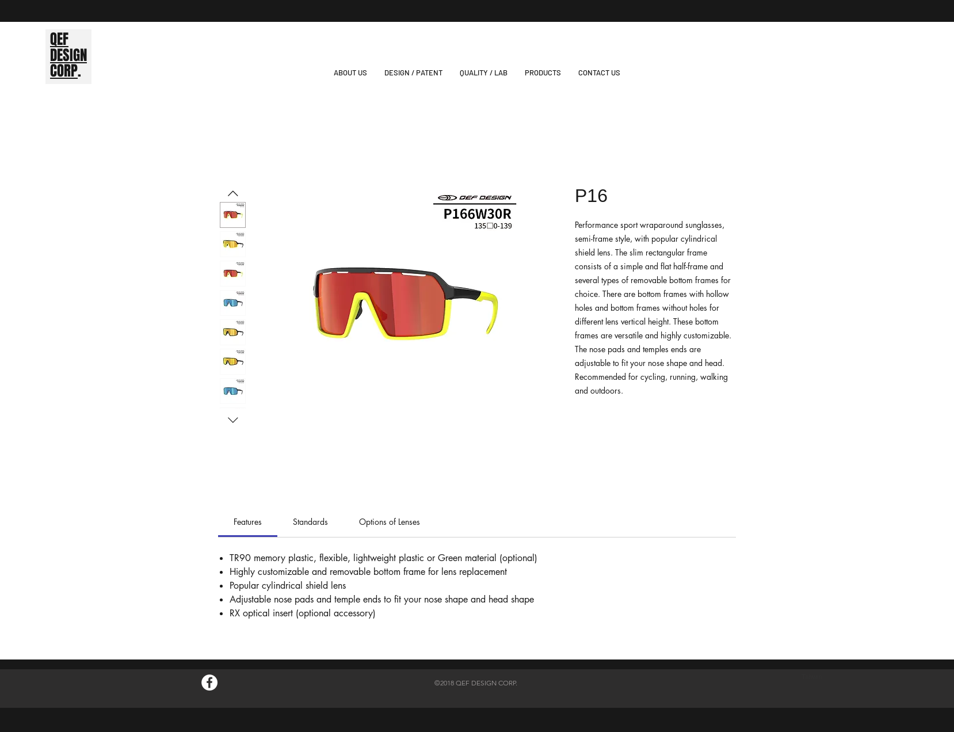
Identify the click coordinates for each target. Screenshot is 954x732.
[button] (543, 72)
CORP (64, 70)
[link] (248, 521)
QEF (59, 39)
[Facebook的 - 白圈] (209, 682)
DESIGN (68, 55)
